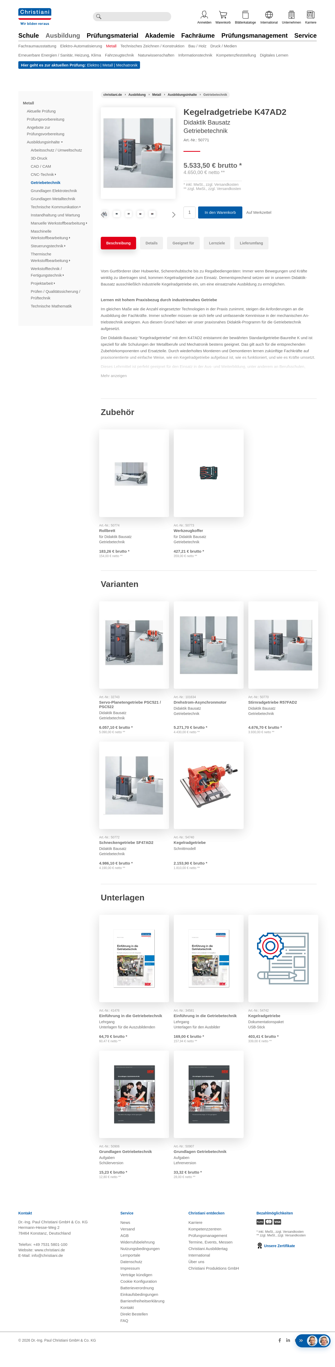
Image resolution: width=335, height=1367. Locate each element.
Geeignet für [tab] (183, 256)
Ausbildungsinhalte (45, 142)
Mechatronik (127, 65)
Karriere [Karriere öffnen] (310, 17)
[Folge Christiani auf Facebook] (279, 1358)
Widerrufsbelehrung (137, 1260)
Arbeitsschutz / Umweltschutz (57, 150)
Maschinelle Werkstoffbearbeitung (50, 234)
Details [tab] (152, 256)
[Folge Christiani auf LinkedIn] (288, 1358)
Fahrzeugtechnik (119, 55)
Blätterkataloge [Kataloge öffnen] (245, 17)
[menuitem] (39, 47)
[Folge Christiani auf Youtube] (297, 1358)
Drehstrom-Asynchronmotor (201, 712)
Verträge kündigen (136, 1293)
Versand (127, 1247)
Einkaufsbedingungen (139, 1312)
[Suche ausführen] (98, 16)
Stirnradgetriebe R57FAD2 (274, 712)
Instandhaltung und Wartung (56, 215)
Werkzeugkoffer (190, 539)
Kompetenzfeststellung (236, 55)
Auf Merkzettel (258, 212)
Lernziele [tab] (217, 256)
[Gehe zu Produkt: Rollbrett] (134, 484)
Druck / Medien (223, 46)
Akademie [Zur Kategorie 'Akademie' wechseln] (160, 35)
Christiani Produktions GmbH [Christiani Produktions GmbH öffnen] (213, 1286)
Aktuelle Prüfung (42, 111)
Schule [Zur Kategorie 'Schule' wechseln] (28, 35)
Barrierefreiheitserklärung (142, 1319)
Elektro (93, 65)
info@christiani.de (47, 1273)
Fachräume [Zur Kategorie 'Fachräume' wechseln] (198, 35)
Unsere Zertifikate (275, 1264)
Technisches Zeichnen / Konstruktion (152, 46)
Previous (105, 222)
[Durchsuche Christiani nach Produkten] (137, 16)
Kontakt (127, 1325)
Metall (111, 46)
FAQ (124, 1338)
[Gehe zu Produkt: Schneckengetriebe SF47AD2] (134, 798)
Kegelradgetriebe (191, 853)
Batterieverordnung (137, 1306)
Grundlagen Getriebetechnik (127, 1164)
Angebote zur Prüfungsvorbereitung (46, 130)
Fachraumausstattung (37, 46)
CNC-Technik (43, 174)
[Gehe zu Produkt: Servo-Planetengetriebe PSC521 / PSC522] (134, 657)
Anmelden (204, 17)
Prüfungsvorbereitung (46, 119)
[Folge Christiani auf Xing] (306, 1358)
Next (172, 222)
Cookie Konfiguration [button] (138, 1299)
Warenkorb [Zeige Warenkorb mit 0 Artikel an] (223, 17)
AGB (124, 1253)
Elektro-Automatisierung (81, 46)
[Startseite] (112, 95)
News (125, 1240)
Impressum (130, 1286)
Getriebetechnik (46, 182)
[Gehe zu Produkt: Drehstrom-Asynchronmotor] (208, 657)
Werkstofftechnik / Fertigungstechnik (47, 271)
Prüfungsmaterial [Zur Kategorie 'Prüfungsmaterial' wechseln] (112, 35)
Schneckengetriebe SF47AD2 (128, 853)
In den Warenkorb (220, 212)
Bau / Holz (197, 46)
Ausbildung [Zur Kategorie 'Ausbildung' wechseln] (63, 35)
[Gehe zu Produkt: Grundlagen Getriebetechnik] (134, 1109)
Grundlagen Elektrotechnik (54, 190)
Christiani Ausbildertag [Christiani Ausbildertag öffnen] (207, 1266)
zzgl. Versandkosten (222, 184)
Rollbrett (109, 539)
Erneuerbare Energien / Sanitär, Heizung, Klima (59, 55)
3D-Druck (40, 158)
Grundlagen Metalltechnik (53, 199)
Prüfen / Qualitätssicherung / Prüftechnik (55, 294)
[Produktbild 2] (138, 220)
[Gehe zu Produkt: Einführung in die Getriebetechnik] (134, 972)
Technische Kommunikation (56, 207)
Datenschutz (131, 1280)
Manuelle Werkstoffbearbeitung (59, 223)
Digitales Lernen (274, 55)
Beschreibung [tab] (118, 256)
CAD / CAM (41, 166)
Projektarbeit (43, 283)
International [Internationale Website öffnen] (269, 17)
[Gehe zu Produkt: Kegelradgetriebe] (208, 798)
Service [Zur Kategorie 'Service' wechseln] (305, 35)
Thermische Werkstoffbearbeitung (50, 257)
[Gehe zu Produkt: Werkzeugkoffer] (208, 484)
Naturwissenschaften (156, 55)
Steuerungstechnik (48, 246)
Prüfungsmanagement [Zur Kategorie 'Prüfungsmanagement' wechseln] (254, 35)
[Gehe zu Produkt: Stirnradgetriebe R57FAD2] (283, 657)
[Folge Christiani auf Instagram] (315, 1358)
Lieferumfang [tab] (251, 256)
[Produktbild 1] (113, 220)
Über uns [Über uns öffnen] (196, 1280)
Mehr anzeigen (114, 388)
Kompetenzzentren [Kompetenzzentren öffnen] (204, 1247)
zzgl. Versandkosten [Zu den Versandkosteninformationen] (290, 1250)
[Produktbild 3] (163, 220)
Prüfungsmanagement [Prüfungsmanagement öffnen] (207, 1253)
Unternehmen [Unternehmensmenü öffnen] (291, 17)
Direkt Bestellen (134, 1332)
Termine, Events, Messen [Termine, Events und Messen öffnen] (210, 1260)
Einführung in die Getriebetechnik (132, 1027)
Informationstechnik (195, 55)
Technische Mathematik (52, 306)
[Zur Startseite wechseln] (34, 11)
